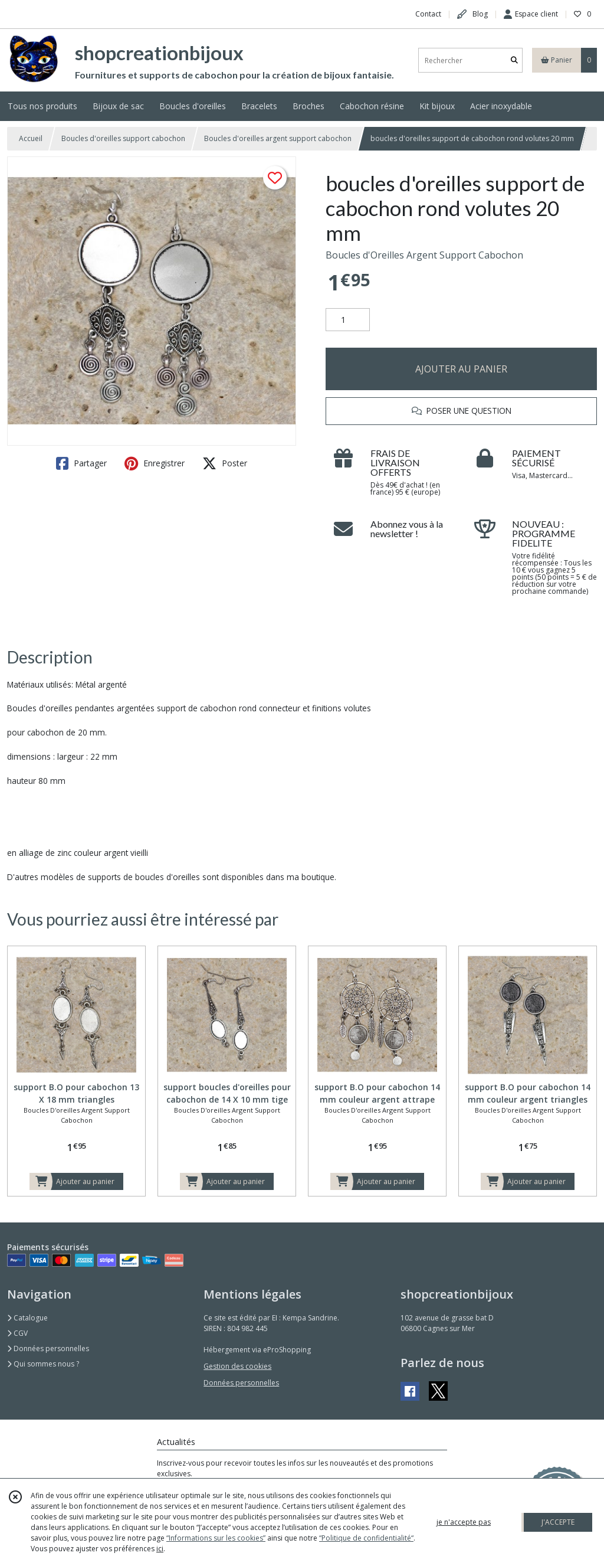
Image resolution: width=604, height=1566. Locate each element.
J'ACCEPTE (558, 1522)
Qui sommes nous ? (43, 1364)
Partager (81, 463)
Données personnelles (48, 1348)
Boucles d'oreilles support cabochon (123, 138)
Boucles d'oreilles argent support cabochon (278, 138)
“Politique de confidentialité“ (366, 1538)
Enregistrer (154, 463)
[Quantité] (348, 320)
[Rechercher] (514, 60)
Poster (224, 463)
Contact (428, 14)
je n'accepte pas (463, 1522)
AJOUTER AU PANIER (461, 368)
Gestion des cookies (237, 1366)
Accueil (30, 138)
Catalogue (27, 1318)
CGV (17, 1333)
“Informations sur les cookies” (215, 1538)
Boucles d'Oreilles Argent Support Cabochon (424, 255)
